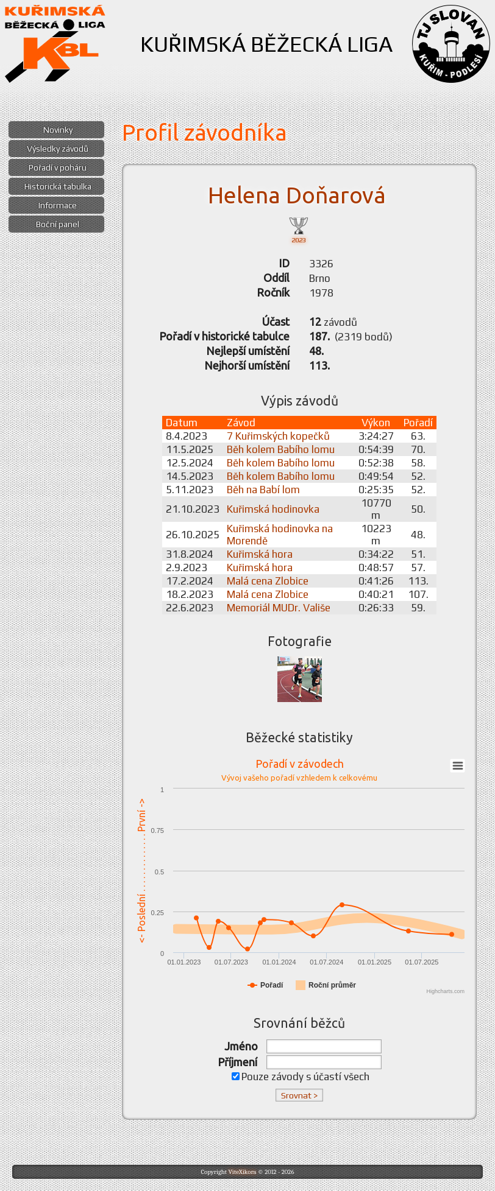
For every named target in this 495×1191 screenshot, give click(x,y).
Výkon (375, 422)
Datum (182, 422)
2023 (298, 229)
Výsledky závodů (57, 148)
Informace (57, 205)
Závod (241, 422)
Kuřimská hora (260, 554)
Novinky (58, 130)
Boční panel (57, 224)
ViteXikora (242, 1172)
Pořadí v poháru (58, 167)
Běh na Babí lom (263, 489)
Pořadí (418, 422)
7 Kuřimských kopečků (278, 436)
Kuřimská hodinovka (273, 509)
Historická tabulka (57, 186)
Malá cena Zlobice (267, 581)
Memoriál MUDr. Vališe (278, 608)
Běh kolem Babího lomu (281, 449)
